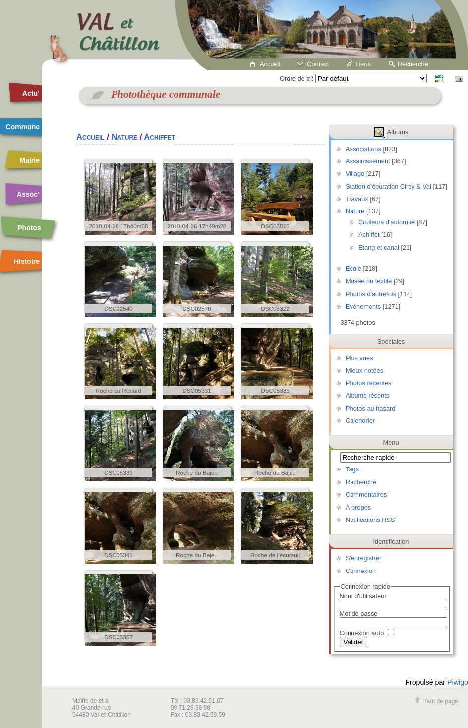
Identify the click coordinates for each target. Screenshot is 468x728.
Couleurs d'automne (386, 222)
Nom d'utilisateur (363, 596)
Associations (363, 149)
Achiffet (368, 234)
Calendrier (360, 420)
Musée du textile (369, 281)
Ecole (353, 268)
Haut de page (436, 701)
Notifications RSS (370, 519)
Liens (363, 64)
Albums (398, 132)
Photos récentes (368, 383)
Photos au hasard (370, 408)
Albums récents (367, 395)
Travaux (357, 199)
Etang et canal (378, 247)
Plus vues (359, 358)
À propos (358, 507)
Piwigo (457, 682)
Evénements (363, 306)
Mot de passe (359, 613)
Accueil (270, 64)
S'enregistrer (363, 558)
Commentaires (366, 494)
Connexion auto (367, 633)
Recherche (413, 64)
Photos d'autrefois (371, 294)
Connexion (361, 570)
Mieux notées (364, 370)
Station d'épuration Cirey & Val (388, 186)
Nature (355, 211)
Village (355, 173)
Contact (318, 64)
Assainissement (368, 161)
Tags (352, 469)
